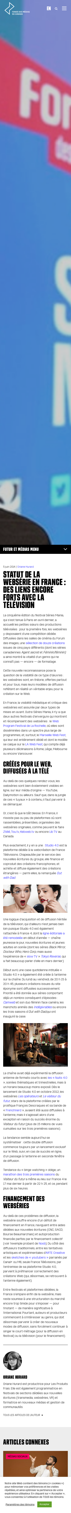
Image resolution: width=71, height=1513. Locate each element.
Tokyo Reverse (51, 956)
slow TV (32, 956)
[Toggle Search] (56, 8)
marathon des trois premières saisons (29, 1174)
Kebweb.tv (27, 832)
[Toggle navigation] (64, 8)
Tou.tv (15, 832)
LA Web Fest (34, 744)
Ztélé (6, 832)
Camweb (9, 1002)
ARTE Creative (55, 1253)
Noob (42, 1243)
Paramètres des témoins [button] (20, 1504)
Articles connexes (26, 1442)
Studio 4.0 (52, 845)
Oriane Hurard (25, 566)
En (49, 8)
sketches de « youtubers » (29, 1257)
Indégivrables (43, 1007)
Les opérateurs (28, 1096)
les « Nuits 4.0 (57, 1078)
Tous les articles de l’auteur (21, 1415)
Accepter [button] (44, 1504)
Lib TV (53, 832)
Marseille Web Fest (53, 735)
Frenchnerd (14, 1110)
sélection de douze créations (45, 643)
